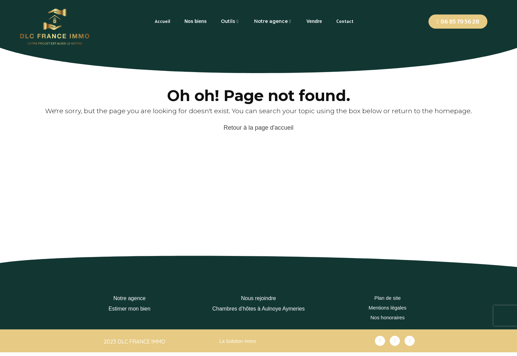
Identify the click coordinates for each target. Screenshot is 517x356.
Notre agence (129, 298)
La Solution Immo (237, 343)
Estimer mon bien (129, 309)
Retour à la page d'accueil (258, 127)
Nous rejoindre (258, 298)
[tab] (162, 21)
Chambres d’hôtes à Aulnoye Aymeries (258, 309)
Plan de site (388, 298)
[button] (457, 21)
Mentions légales (387, 309)
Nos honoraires (387, 319)
